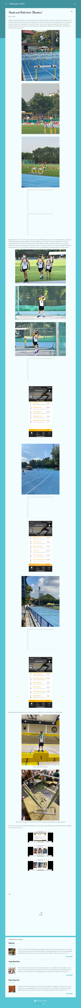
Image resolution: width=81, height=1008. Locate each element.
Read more (69, 956)
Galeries (44, 1003)
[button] (72, 11)
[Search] (75, 4)
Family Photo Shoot (13, 962)
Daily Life (11, 943)
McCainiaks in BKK (16, 3)
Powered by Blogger (40, 1000)
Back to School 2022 (13, 980)
